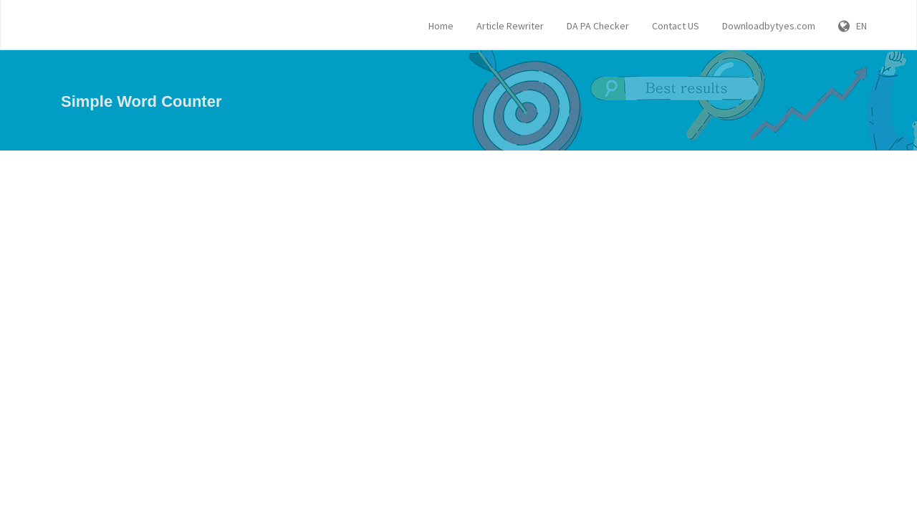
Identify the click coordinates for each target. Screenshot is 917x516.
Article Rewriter (510, 25)
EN (852, 25)
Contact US (675, 25)
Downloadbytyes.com (768, 25)
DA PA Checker (598, 25)
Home (440, 25)
